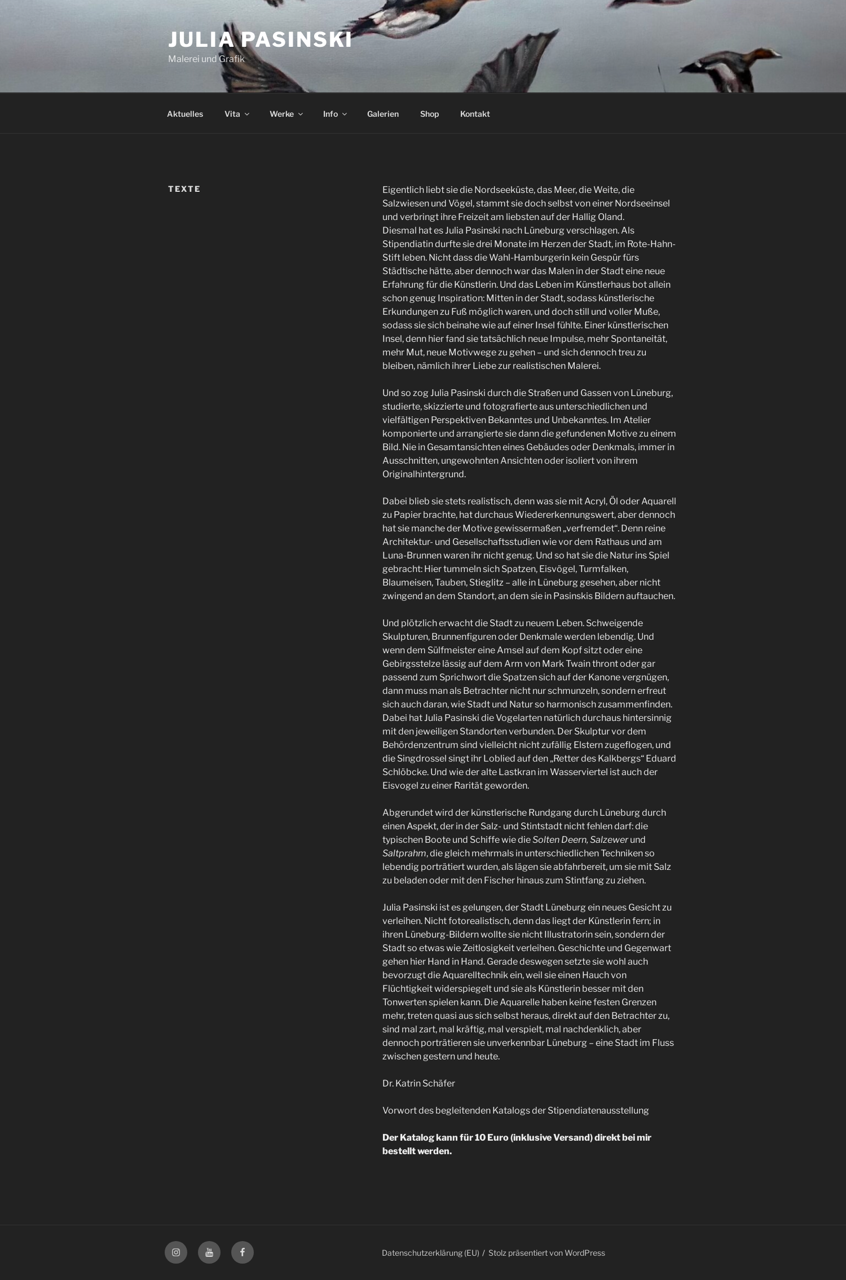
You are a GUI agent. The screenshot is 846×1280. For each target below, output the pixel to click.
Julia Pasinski (261, 39)
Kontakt (475, 113)
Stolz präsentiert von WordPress (546, 1252)
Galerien (383, 113)
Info (336, 113)
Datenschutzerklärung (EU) (430, 1252)
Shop (429, 113)
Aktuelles (185, 113)
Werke (287, 113)
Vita (237, 113)
